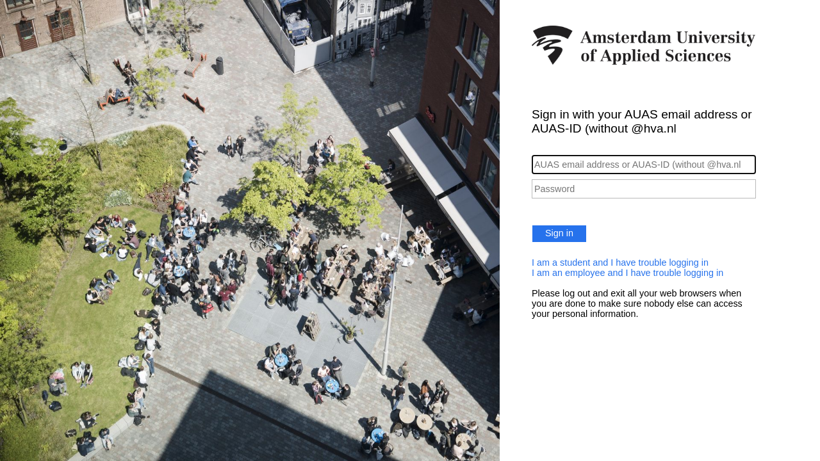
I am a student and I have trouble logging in (620, 262)
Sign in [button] (559, 233)
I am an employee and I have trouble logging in (627, 273)
